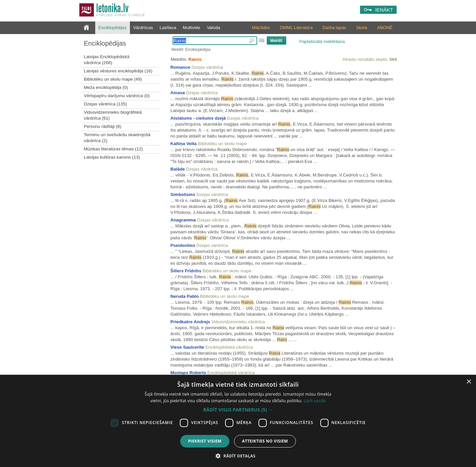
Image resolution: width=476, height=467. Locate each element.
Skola (361, 27)
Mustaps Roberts (188, 372)
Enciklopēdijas (113, 27)
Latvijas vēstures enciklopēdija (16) (118, 70)
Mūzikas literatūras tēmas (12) (113, 148)
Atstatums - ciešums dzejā (198, 118)
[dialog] (238, 421)
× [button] (468, 381)
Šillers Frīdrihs (186, 270)
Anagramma (183, 219)
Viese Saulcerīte (187, 347)
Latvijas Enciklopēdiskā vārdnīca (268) (107, 59)
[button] (238, 410)
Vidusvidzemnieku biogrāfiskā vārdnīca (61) (113, 115)
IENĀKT (384, 10)
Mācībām (261, 27)
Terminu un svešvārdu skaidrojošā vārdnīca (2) (117, 137)
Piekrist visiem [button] (204, 441)
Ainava (178, 92)
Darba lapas (334, 27)
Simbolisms (183, 194)
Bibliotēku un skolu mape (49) (113, 79)
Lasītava (168, 27)
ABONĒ (385, 27)
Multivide (191, 27)
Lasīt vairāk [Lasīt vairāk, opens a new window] (315, 401)
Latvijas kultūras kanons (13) (112, 157)
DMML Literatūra (296, 27)
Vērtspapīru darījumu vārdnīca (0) (117, 95)
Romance (180, 67)
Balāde (178, 169)
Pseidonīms (183, 245)
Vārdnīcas (143, 27)
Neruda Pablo (185, 296)
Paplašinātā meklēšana (322, 41)
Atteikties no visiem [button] (265, 441)
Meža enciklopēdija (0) (106, 87)
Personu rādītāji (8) (102, 126)
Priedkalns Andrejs (190, 321)
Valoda (213, 27)
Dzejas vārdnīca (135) (105, 103)
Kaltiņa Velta (184, 143)
